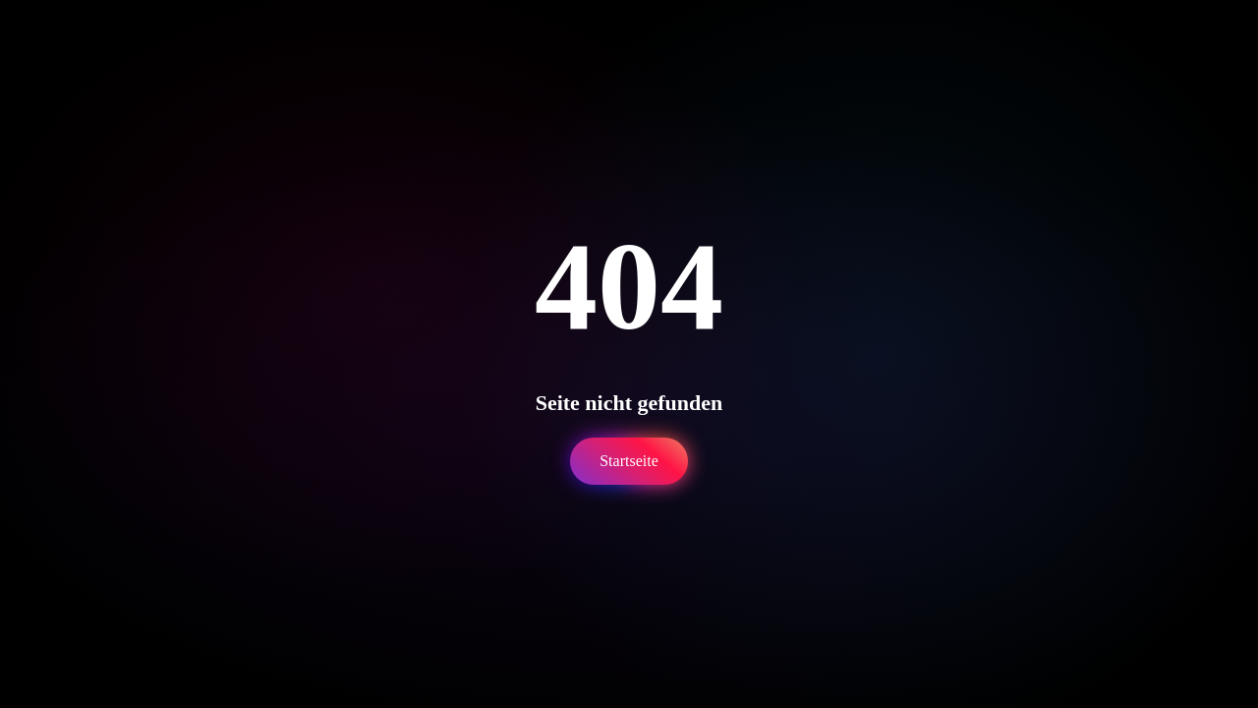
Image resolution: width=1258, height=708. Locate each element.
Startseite (629, 460)
